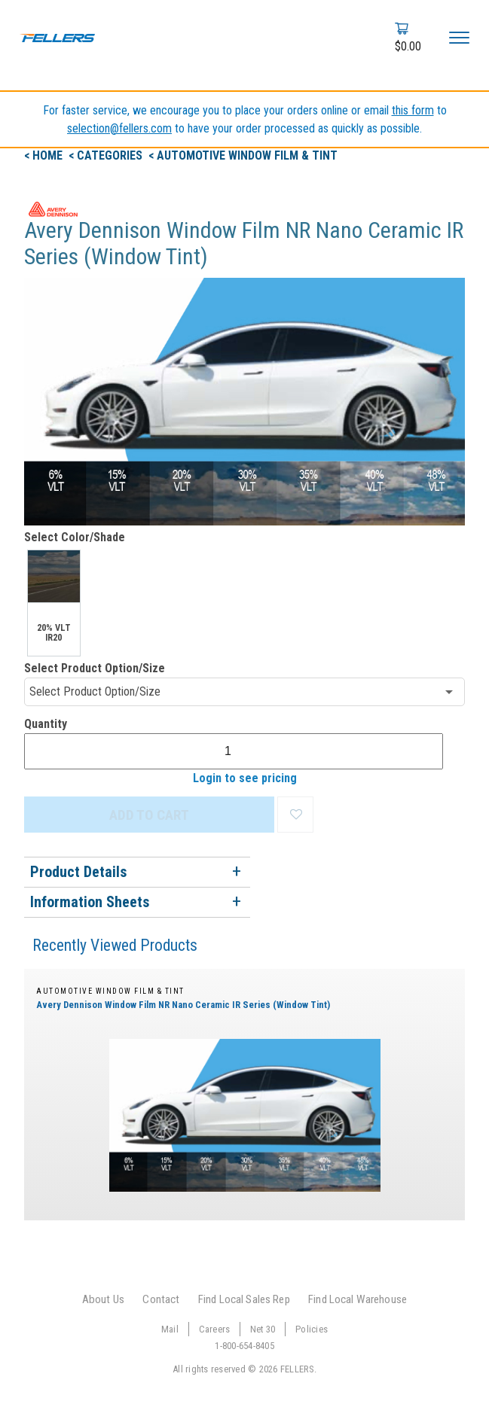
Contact (160, 1299)
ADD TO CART (149, 815)
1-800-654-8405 (244, 1345)
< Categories (107, 155)
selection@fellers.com (119, 128)
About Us (103, 1299)
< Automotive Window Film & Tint (243, 155)
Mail (170, 1329)
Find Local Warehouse (357, 1299)
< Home (45, 155)
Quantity (45, 724)
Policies (311, 1329)
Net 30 (263, 1329)
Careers (215, 1329)
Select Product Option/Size (94, 668)
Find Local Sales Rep (244, 1299)
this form (413, 110)
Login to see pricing (245, 778)
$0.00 (408, 46)
